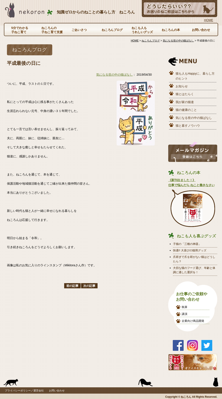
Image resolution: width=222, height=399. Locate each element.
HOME (208, 20)
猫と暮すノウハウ (188, 125)
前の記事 (72, 285)
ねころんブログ (112, 30)
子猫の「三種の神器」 (187, 244)
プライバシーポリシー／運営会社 (24, 390)
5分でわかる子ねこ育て (19, 30)
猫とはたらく (185, 94)
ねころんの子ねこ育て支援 (52, 30)
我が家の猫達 (185, 102)
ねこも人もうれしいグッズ (142, 30)
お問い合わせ (201, 30)
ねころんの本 (171, 30)
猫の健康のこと (186, 110)
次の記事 (89, 285)
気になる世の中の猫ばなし (114, 74)
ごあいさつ (79, 30)
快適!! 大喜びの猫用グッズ (189, 250)
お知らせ (182, 86)
